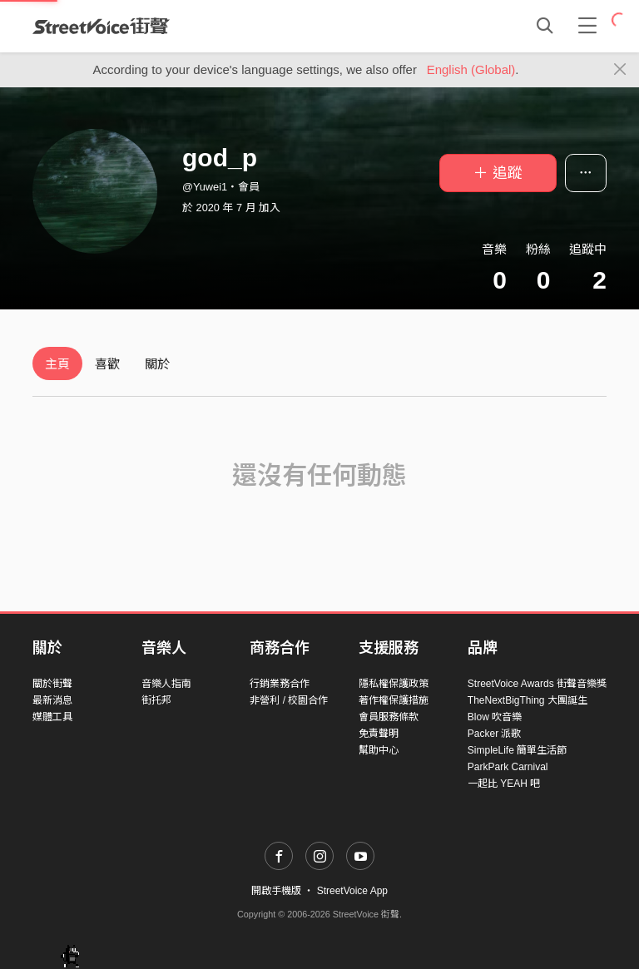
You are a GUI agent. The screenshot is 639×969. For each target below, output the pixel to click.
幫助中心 (379, 750)
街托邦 (156, 700)
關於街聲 (52, 684)
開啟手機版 (276, 891)
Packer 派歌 (495, 733)
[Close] (620, 70)
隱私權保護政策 (393, 684)
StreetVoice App (352, 891)
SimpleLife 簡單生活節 (517, 750)
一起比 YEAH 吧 (504, 783)
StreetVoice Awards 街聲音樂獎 (537, 684)
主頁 (57, 364)
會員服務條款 (389, 717)
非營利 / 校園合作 (289, 700)
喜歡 (107, 364)
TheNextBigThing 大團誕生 (527, 700)
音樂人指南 (166, 684)
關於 (157, 364)
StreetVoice (101, 25)
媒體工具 (52, 717)
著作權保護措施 (393, 700)
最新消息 (52, 700)
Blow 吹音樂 (495, 717)
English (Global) (471, 69)
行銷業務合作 (280, 684)
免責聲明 (379, 733)
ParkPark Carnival (508, 767)
